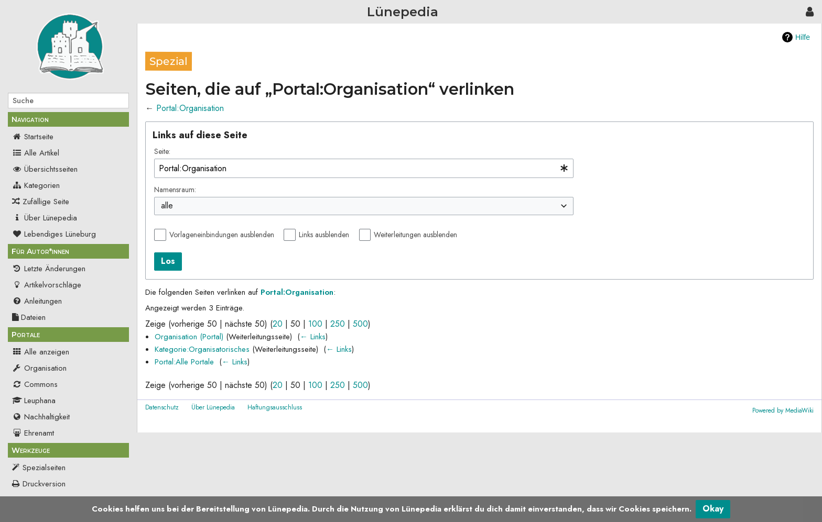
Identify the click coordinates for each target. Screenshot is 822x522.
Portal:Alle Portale (184, 362)
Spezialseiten (44, 467)
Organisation (39, 368)
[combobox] (364, 168)
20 (278, 324)
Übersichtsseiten (45, 169)
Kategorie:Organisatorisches (202, 349)
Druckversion (44, 484)
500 (360, 324)
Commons (35, 384)
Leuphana (34, 400)
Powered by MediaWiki (783, 410)
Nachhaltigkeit (41, 417)
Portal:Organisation (190, 108)
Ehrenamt (33, 433)
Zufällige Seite (46, 201)
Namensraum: (175, 189)
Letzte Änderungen (48, 268)
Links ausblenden (324, 234)
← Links (313, 336)
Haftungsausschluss (274, 407)
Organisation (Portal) (189, 336)
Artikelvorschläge (46, 285)
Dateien (29, 317)
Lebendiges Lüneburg (54, 234)
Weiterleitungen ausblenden (415, 234)
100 (315, 324)
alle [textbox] (167, 206)
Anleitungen (37, 301)
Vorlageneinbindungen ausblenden (221, 234)
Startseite (32, 136)
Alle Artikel (35, 153)
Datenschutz (162, 407)
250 (337, 324)
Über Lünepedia (44, 218)
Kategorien (36, 185)
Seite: (162, 151)
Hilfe (802, 37)
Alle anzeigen (40, 352)
